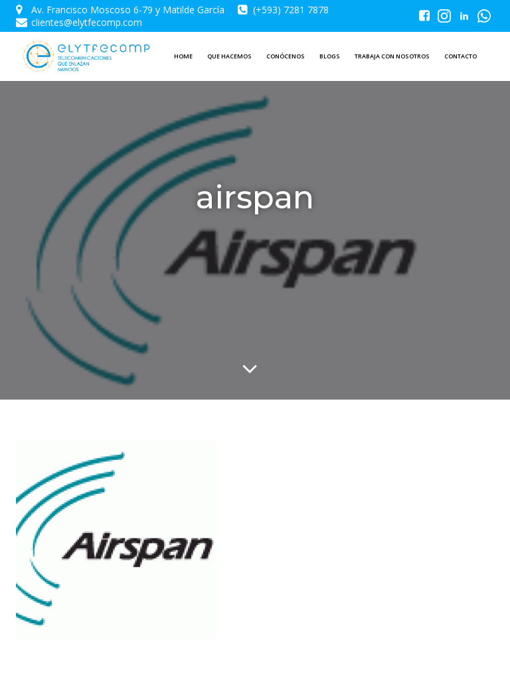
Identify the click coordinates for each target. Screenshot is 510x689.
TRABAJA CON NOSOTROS (392, 56)
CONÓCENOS (285, 56)
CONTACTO (460, 56)
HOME (183, 56)
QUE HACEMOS (229, 56)
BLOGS (329, 56)
